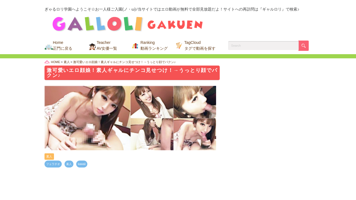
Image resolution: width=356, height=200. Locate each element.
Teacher (107, 45)
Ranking (154, 45)
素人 (49, 156)
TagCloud (200, 45)
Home (62, 45)
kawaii (82, 164)
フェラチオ (53, 164)
